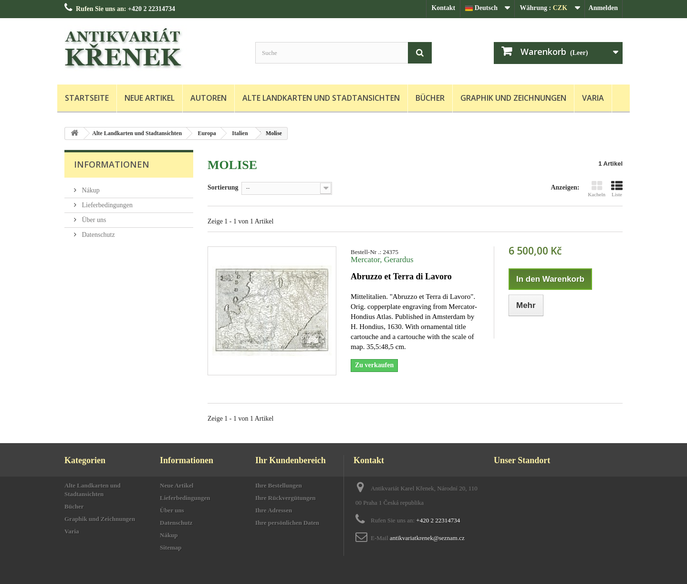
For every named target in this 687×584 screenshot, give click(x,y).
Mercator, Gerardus (382, 259)
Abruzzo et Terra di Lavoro (401, 276)
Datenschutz (97, 234)
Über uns (93, 219)
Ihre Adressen (273, 510)
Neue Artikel (150, 98)
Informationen (111, 164)
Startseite (87, 98)
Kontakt (443, 7)
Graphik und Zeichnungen (513, 98)
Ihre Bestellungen (278, 485)
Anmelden (603, 7)
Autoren (208, 98)
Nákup (90, 190)
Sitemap (171, 547)
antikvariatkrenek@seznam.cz (427, 538)
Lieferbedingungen (106, 205)
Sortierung (223, 187)
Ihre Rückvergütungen (285, 497)
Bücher (430, 98)
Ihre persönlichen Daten (287, 522)
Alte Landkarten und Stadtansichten (321, 98)
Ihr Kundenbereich (290, 460)
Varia (593, 98)
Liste (617, 188)
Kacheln (596, 188)
